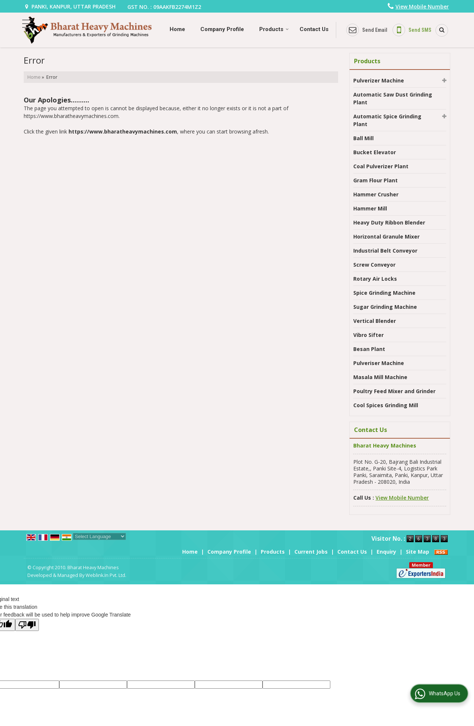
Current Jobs (311, 551)
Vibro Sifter (368, 334)
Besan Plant (369, 348)
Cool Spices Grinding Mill (385, 405)
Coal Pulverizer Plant (380, 166)
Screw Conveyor (374, 264)
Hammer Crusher (375, 194)
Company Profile (222, 29)
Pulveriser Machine (378, 363)
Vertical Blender (374, 320)
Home (177, 29)
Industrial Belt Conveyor (385, 250)
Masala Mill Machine (380, 377)
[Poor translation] (27, 625)
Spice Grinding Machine (384, 292)
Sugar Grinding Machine (385, 306)
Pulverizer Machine (378, 80)
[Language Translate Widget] (99, 536)
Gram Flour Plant (375, 180)
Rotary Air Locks (375, 278)
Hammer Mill (370, 208)
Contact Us (314, 29)
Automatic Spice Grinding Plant (387, 120)
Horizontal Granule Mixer (386, 236)
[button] (422, 6)
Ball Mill (363, 138)
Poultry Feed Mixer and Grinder (394, 391)
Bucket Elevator (374, 152)
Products (274, 29)
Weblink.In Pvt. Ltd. (106, 575)
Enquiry (386, 551)
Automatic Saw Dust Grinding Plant (392, 98)
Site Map (417, 551)
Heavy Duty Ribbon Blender (389, 222)
